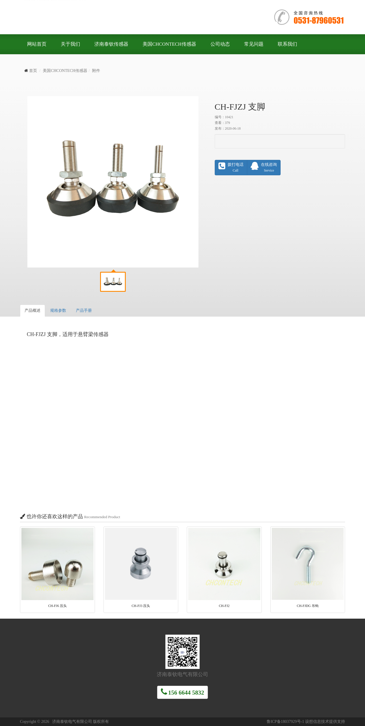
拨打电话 (231, 167)
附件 (96, 71)
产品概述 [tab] (32, 310)
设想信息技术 (317, 721)
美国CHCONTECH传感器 (65, 71)
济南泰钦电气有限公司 (105, 17)
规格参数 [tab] (58, 310)
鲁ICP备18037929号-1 (285, 721)
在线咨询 (264, 167)
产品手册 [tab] (84, 310)
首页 (33, 71)
